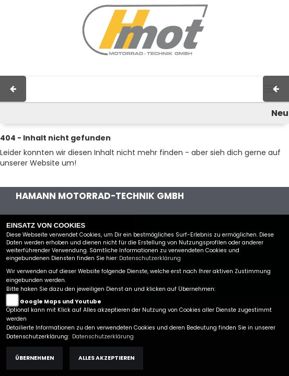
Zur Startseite (24, 178)
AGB (188, 70)
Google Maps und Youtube (60, 302)
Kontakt (217, 70)
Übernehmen (34, 358)
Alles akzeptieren (106, 358)
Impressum (152, 70)
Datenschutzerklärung (150, 258)
